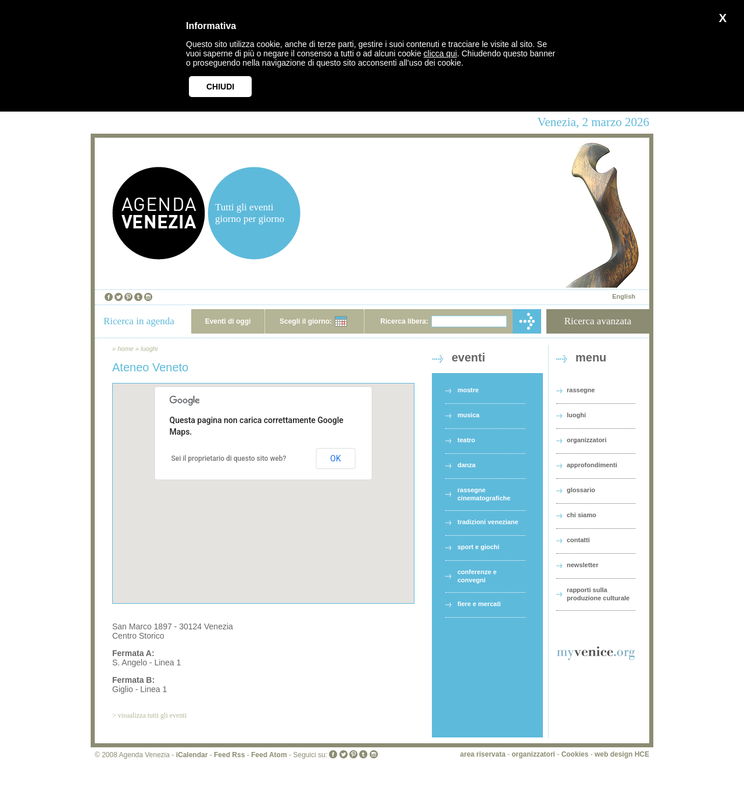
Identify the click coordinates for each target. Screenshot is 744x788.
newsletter (582, 564)
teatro (466, 439)
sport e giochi (478, 546)
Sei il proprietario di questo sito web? (229, 458)
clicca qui (440, 53)
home (125, 348)
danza (466, 464)
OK (335, 458)
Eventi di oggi (228, 321)
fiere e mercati (479, 603)
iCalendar (192, 755)
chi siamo (581, 514)
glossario (581, 489)
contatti (578, 539)
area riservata (483, 754)
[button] (263, 482)
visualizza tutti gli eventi (152, 715)
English (623, 296)
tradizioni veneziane (487, 521)
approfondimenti (592, 464)
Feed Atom (269, 755)
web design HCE (622, 754)
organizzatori (586, 439)
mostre (468, 389)
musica (468, 414)
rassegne (581, 389)
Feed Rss (229, 755)
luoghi (149, 348)
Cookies (575, 754)
